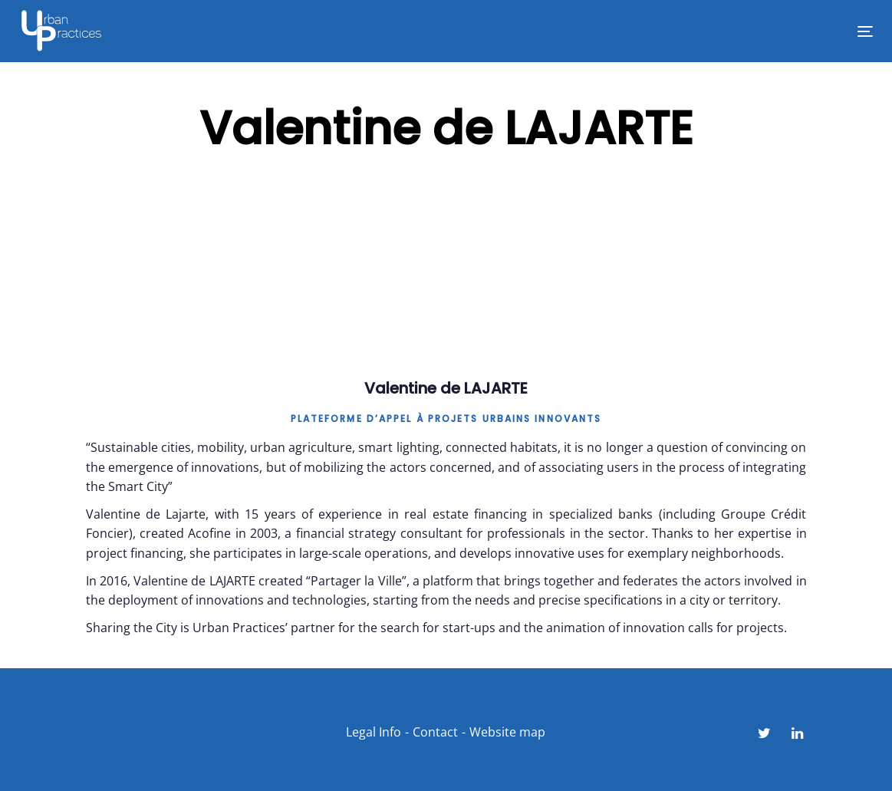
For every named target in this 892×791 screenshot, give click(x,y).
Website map (507, 731)
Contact (435, 731)
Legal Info (373, 731)
